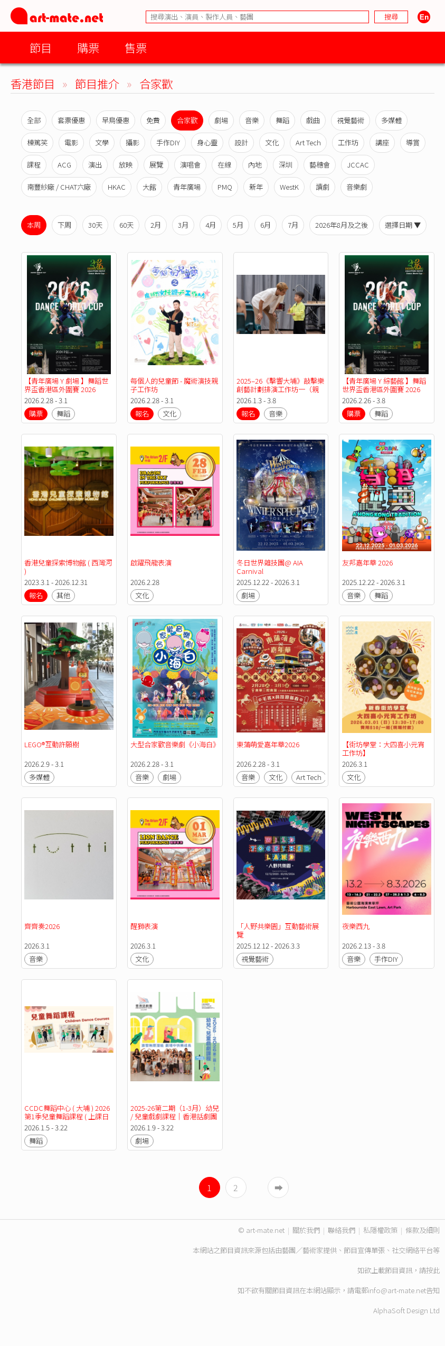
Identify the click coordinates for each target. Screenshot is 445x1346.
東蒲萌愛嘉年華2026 (267, 744)
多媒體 (391, 120)
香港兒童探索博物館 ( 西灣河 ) (68, 567)
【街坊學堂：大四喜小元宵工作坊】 (383, 748)
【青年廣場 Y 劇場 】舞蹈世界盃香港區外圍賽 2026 (66, 385)
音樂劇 (356, 187)
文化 (272, 142)
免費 (153, 120)
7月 (293, 225)
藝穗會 (319, 165)
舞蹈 (282, 120)
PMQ (224, 187)
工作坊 (348, 142)
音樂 (252, 120)
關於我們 (306, 1230)
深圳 (285, 165)
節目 (41, 47)
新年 (256, 187)
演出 (95, 165)
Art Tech (308, 142)
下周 (64, 225)
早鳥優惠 (115, 120)
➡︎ (278, 1187)
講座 (382, 142)
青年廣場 (187, 187)
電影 (71, 142)
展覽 (156, 165)
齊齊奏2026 (42, 926)
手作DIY (168, 142)
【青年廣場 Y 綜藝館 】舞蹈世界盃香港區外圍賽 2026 (384, 385)
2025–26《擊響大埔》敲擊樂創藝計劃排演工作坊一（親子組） (280, 389)
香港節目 (33, 83)
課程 (34, 165)
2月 (155, 225)
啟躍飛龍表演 (151, 563)
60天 (126, 225)
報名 (142, 414)
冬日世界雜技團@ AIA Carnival (270, 567)
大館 (149, 187)
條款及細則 (422, 1230)
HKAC (117, 187)
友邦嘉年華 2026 (367, 563)
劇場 (221, 120)
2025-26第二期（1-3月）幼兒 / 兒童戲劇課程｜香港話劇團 (175, 1112)
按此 (433, 1270)
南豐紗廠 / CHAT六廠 (59, 187)
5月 (238, 225)
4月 (210, 225)
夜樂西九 (356, 926)
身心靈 (207, 142)
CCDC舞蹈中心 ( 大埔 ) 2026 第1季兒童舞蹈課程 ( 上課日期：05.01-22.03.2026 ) (67, 1116)
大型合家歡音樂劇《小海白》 (175, 744)
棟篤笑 (37, 142)
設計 (241, 142)
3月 (183, 225)
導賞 (413, 142)
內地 (255, 165)
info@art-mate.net (397, 1290)
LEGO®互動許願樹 (51, 744)
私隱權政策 (380, 1230)
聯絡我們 (341, 1230)
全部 (34, 120)
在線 (224, 165)
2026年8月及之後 (341, 225)
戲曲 (313, 120)
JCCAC (358, 165)
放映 (125, 165)
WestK (289, 187)
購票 (88, 47)
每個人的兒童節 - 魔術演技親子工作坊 (174, 385)
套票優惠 (71, 120)
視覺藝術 (350, 120)
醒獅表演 (144, 926)
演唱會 (190, 165)
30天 (95, 225)
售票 (136, 47)
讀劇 (322, 187)
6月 (265, 225)
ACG (64, 165)
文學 (102, 142)
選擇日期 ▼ (403, 225)
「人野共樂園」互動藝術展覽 (277, 930)
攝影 (132, 142)
